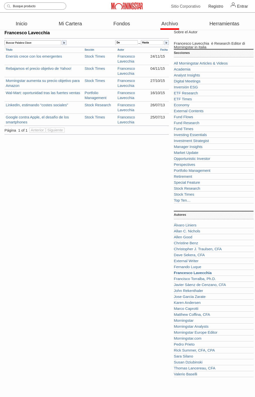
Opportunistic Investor (192, 158)
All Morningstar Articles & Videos (201, 63)
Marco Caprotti (186, 308)
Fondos (121, 23)
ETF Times (183, 99)
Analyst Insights (187, 75)
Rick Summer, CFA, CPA (194, 350)
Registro (215, 6)
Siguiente (55, 130)
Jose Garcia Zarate (190, 296)
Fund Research (186, 123)
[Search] (35, 6)
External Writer (186, 261)
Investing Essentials (190, 135)
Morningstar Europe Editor (195, 332)
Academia (182, 69)
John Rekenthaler (188, 290)
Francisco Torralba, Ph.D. (195, 279)
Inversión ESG (186, 87)
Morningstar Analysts (191, 326)
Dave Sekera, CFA (189, 255)
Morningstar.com (187, 338)
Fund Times (183, 129)
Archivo (169, 23)
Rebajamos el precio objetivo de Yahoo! (38, 68)
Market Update (186, 152)
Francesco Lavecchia (191, 43)
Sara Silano (183, 356)
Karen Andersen (187, 302)
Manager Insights (188, 146)
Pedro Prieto (184, 344)
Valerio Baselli (185, 374)
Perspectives (184, 164)
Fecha (164, 49)
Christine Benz (186, 243)
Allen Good (183, 237)
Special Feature (187, 182)
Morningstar (183, 320)
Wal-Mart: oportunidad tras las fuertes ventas (43, 93)
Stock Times (95, 56)
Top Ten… (182, 200)
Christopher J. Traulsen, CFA (198, 249)
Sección (89, 49)
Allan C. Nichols (187, 231)
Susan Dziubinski (188, 362)
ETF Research (186, 93)
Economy (182, 105)
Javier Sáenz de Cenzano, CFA (200, 285)
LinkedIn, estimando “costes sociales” (37, 105)
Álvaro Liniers (185, 225)
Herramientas (224, 23)
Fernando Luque (187, 267)
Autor (121, 49)
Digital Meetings (187, 81)
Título (9, 49)
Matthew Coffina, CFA (192, 314)
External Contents (188, 111)
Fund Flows (183, 117)
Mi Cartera (70, 23)
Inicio (21, 23)
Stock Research (98, 105)
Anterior (37, 130)
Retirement (183, 176)
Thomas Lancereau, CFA (194, 368)
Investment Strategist (191, 141)
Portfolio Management (192, 170)
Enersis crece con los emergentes (34, 56)
